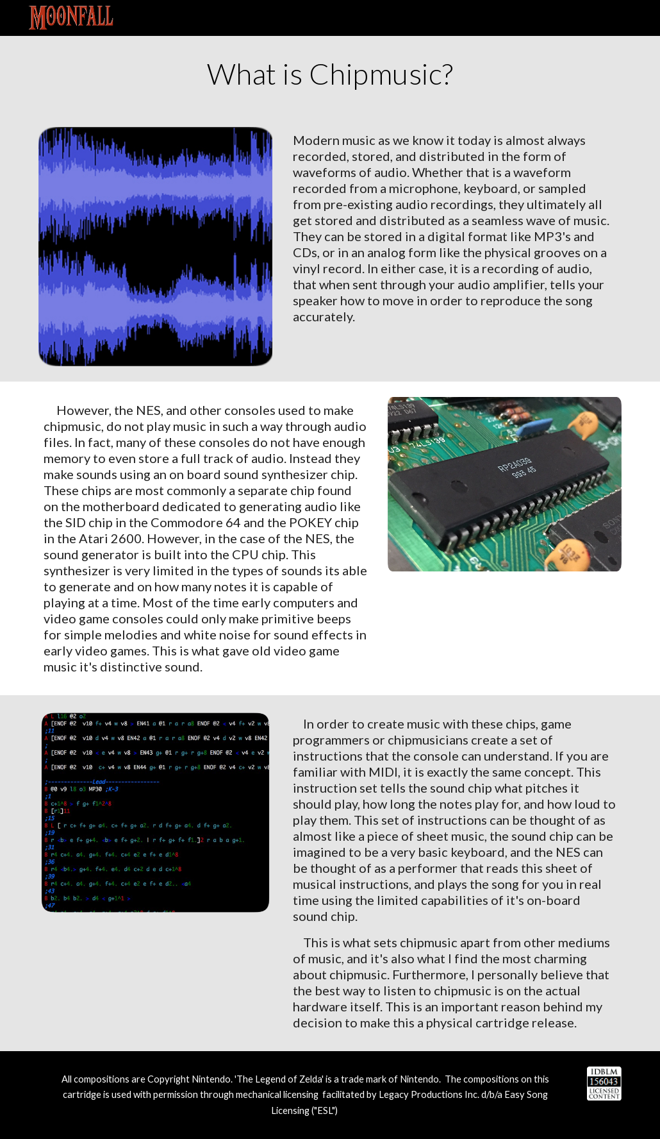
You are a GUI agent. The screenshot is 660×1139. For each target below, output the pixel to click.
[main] (330, 73)
